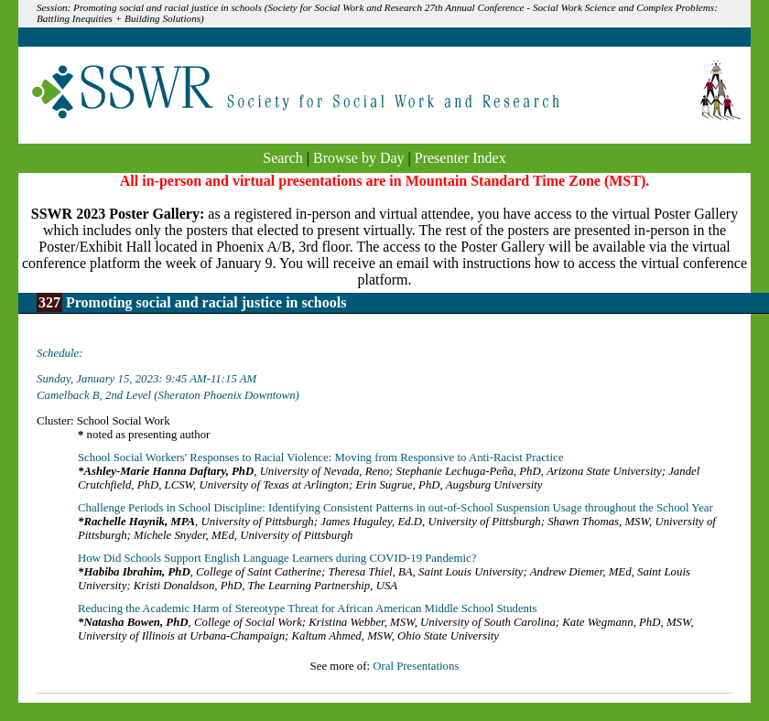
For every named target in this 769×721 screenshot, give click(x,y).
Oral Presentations (416, 666)
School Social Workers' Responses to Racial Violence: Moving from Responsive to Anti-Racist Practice (320, 457)
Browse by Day (359, 158)
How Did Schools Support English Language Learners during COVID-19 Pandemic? (277, 558)
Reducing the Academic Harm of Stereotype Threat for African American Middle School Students (307, 608)
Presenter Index (460, 158)
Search (283, 158)
